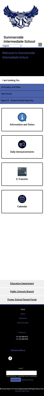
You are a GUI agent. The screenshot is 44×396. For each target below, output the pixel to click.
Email (21, 368)
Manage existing (27, 380)
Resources (23, 318)
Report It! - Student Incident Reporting (17, 100)
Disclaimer (19, 391)
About (23, 314)
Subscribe (15, 380)
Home (23, 309)
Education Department (22, 283)
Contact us (22, 332)
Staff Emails (6, 94)
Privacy (26, 391)
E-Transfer (22, 179)
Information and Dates (11, 87)
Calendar (22, 206)
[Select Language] (12, 46)
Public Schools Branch (22, 291)
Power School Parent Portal (22, 299)
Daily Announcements (22, 151)
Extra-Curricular (22, 323)
